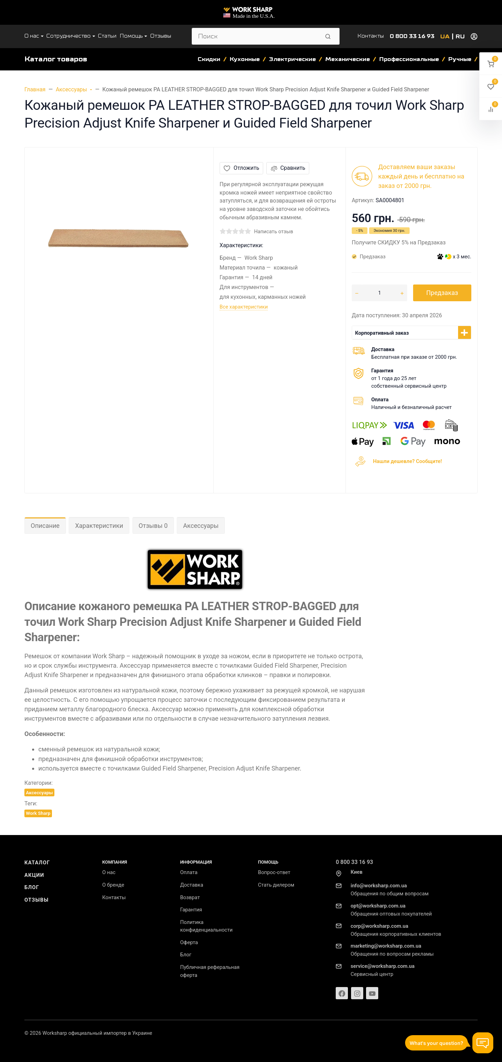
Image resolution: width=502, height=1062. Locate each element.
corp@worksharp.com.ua (379, 926)
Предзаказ (442, 292)
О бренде (113, 885)
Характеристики (99, 525)
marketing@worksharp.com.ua (386, 946)
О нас (108, 872)
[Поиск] (256, 36)
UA (445, 36)
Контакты (370, 36)
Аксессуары (201, 525)
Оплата (189, 872)
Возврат (190, 897)
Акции (34, 875)
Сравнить (288, 168)
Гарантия (191, 910)
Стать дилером (276, 885)
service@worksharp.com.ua (382, 966)
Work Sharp (38, 813)
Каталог (37, 862)
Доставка (191, 885)
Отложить (241, 168)
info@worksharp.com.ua (379, 885)
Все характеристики (244, 307)
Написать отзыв (273, 231)
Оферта (189, 942)
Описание (45, 525)
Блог (31, 887)
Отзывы (36, 900)
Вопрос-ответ (274, 872)
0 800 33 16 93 (412, 36)
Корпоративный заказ (382, 333)
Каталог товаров (55, 59)
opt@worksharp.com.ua (378, 906)
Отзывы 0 (153, 525)
